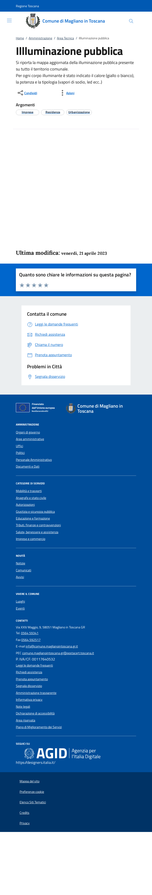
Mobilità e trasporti (29, 490)
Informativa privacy (29, 699)
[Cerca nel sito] (131, 21)
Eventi (20, 608)
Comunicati (23, 570)
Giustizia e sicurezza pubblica (35, 511)
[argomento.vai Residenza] (52, 112)
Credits (24, 812)
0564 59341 (29, 633)
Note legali (23, 706)
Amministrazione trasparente (36, 692)
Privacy (25, 823)
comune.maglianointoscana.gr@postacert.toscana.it (58, 653)
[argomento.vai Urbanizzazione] (79, 112)
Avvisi (20, 577)
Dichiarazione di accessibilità (35, 713)
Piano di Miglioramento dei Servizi (39, 727)
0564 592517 (31, 639)
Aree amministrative (30, 439)
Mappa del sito (29, 781)
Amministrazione (40, 38)
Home (20, 38)
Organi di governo (28, 432)
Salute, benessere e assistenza (37, 532)
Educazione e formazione (33, 518)
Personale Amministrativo (34, 459)
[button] (27, 6)
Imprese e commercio (30, 538)
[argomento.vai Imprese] (27, 112)
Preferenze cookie (32, 791)
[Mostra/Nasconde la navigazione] (9, 20)
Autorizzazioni (25, 504)
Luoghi (20, 601)
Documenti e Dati (27, 466)
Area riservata (25, 720)
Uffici (19, 446)
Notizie (20, 563)
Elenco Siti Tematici (33, 802)
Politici (20, 452)
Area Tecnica (65, 38)
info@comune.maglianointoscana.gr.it (52, 646)
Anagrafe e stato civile (31, 497)
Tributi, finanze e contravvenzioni (38, 525)
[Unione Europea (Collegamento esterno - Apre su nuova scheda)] (36, 408)
